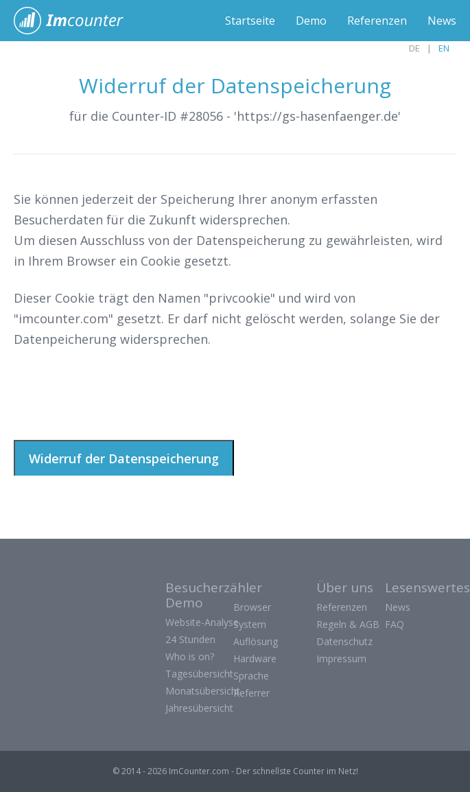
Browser (252, 607)
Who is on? (189, 656)
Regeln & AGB (347, 624)
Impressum (341, 658)
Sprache (251, 675)
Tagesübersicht (199, 673)
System (249, 624)
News (441, 20)
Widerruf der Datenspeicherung (124, 458)
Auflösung (255, 641)
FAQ (394, 624)
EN (443, 48)
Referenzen (377, 20)
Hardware (255, 658)
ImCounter (76, 20)
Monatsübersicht (202, 690)
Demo (311, 20)
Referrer (251, 692)
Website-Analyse (202, 622)
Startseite (250, 20)
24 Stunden (190, 639)
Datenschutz (344, 641)
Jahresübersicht (199, 707)
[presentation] (118, 392)
